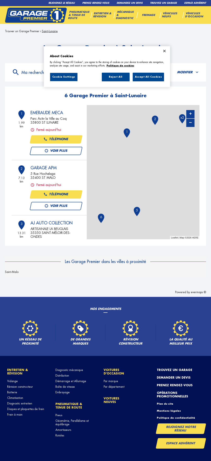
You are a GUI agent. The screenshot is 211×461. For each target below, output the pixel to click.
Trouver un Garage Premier (22, 31)
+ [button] (190, 114)
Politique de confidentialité (176, 418)
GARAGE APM (43, 168)
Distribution (62, 375)
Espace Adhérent (181, 443)
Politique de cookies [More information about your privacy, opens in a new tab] (120, 66)
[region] (107, 66)
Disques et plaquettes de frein (25, 409)
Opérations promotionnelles (172, 394)
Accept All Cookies (148, 77)
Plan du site (165, 404)
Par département (114, 386)
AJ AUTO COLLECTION (51, 223)
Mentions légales (169, 411)
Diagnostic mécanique (69, 370)
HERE (195, 237)
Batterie (12, 392)
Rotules (59, 435)
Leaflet (174, 237)
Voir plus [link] (56, 151)
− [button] (190, 122)
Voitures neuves (111, 400)
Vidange (12, 381)
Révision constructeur (20, 386)
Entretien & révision (17, 372)
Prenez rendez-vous (175, 385)
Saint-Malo (12, 271)
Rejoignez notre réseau (181, 428)
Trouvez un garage (174, 370)
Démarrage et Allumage (70, 381)
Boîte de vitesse (65, 386)
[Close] (164, 51)
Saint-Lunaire (50, 31)
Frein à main (14, 414)
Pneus (58, 415)
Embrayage (62, 392)
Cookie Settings (63, 77)
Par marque (111, 381)
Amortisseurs (63, 429)
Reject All (115, 77)
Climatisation (15, 397)
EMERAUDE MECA (46, 113)
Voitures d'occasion (114, 372)
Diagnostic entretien (19, 403)
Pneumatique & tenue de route (68, 406)
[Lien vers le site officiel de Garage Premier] (36, 15)
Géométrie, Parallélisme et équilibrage (72, 422)
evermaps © (198, 292)
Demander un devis (174, 377)
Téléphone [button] (56, 139)
